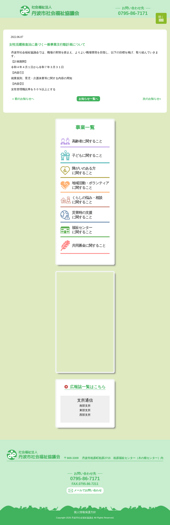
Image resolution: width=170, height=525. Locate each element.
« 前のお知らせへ (23, 98)
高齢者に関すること (81, 141)
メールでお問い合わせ (85, 490)
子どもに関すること (81, 155)
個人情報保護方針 (85, 512)
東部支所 (85, 410)
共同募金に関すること (83, 245)
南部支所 (85, 405)
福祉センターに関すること (76, 230)
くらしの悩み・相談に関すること (81, 200)
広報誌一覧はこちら (88, 387)
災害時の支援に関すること (76, 215)
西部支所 (85, 414)
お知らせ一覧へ (88, 98)
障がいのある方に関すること (78, 170)
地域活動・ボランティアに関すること (84, 185)
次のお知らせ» (152, 98)
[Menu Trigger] (161, 18)
